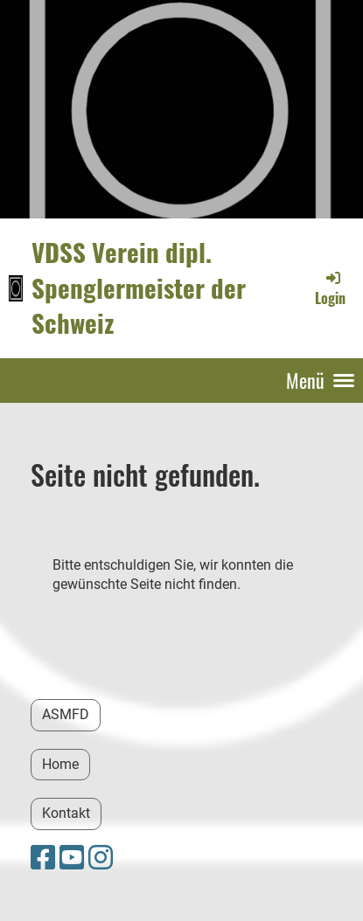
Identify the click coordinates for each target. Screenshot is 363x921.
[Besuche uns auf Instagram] (100, 858)
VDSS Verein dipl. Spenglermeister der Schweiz (138, 287)
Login (330, 288)
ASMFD (65, 714)
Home (60, 764)
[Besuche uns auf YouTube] (71, 858)
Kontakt (66, 813)
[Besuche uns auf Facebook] (43, 858)
